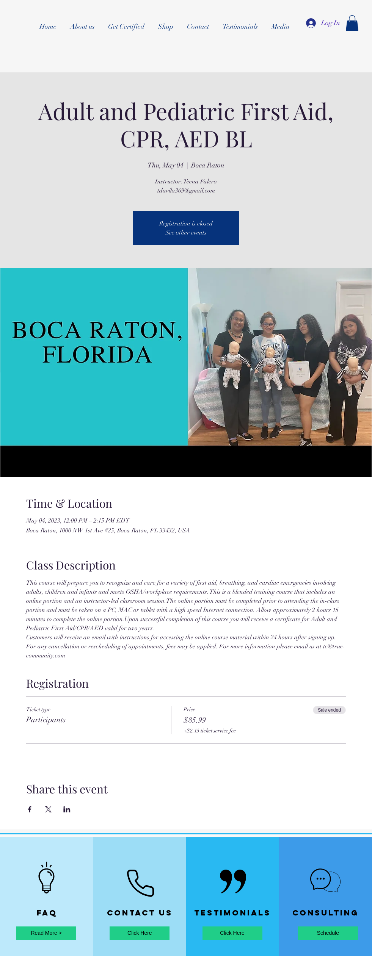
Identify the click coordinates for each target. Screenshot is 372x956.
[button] (352, 23)
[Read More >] (46, 933)
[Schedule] (328, 933)
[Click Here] (140, 933)
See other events (186, 232)
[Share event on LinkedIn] (67, 809)
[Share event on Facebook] (29, 809)
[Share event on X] (48, 809)
